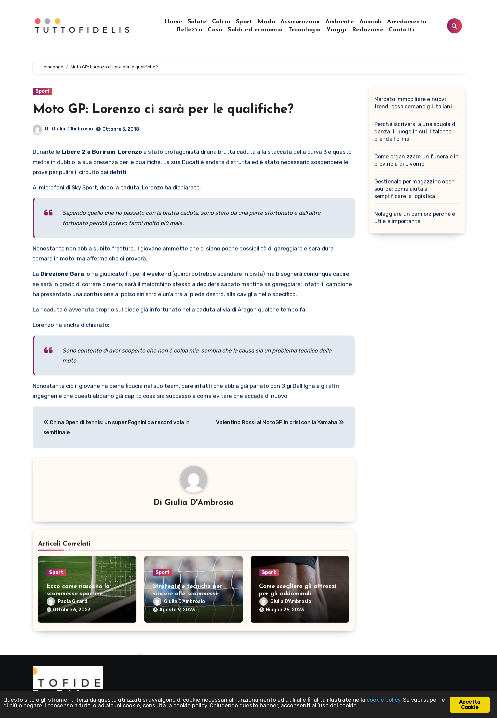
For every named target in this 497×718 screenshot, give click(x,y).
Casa (215, 30)
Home (173, 22)
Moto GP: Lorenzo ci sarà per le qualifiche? (163, 109)
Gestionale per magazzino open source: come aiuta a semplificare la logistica (414, 188)
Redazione (368, 30)
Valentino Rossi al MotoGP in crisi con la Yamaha (280, 422)
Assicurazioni (300, 22)
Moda (266, 22)
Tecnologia (304, 30)
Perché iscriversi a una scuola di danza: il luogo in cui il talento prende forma (415, 131)
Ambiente (339, 22)
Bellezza (189, 30)
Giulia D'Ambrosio (72, 129)
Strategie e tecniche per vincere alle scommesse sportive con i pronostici (187, 593)
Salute (197, 22)
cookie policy (383, 699)
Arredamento (407, 22)
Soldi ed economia (255, 30)
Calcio (221, 22)
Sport (244, 22)
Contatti (401, 30)
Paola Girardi (68, 601)
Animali (370, 22)
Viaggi (336, 30)
